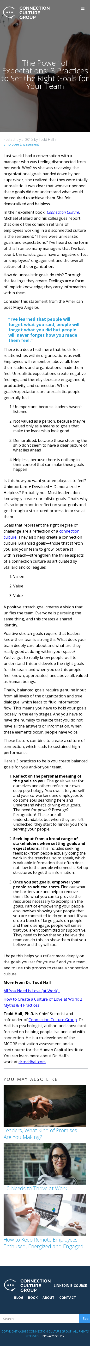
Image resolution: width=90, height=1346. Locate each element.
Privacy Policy (53, 1336)
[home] (25, 13)
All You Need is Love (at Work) (32, 990)
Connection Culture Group (53, 1019)
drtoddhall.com (32, 1061)
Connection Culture (63, 212)
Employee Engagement (21, 144)
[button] (83, 8)
